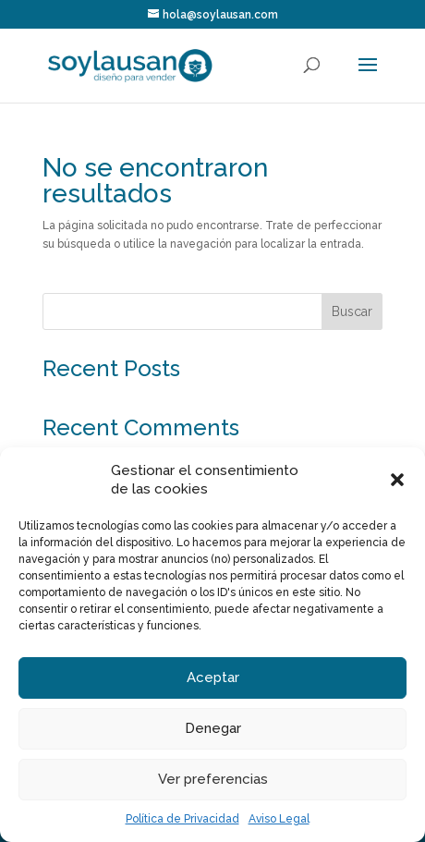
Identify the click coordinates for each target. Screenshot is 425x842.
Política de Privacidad (182, 818)
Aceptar (213, 677)
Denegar (213, 728)
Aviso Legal (279, 818)
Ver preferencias (213, 779)
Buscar (352, 311)
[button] (397, 479)
